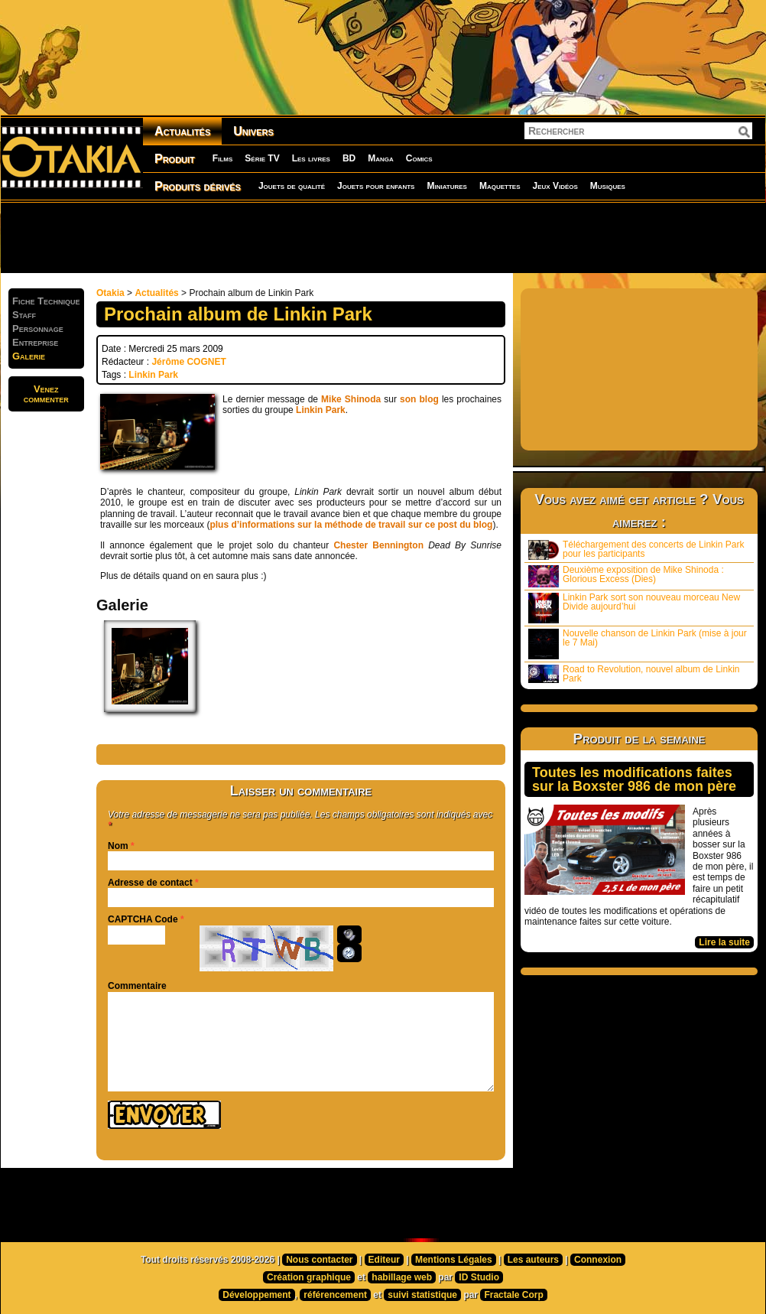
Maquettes (500, 186)
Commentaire (137, 986)
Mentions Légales (453, 1259)
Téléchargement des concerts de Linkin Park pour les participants (636, 549)
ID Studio (479, 1277)
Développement (256, 1295)
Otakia (110, 293)
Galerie (28, 356)
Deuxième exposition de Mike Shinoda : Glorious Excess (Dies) (626, 575)
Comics (419, 158)
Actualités (182, 131)
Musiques (607, 186)
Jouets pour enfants (375, 186)
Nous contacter (319, 1259)
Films (222, 158)
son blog (419, 399)
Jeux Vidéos (554, 186)
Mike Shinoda (351, 399)
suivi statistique (422, 1295)
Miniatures (447, 186)
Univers (253, 131)
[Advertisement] (383, 237)
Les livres (311, 158)
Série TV (262, 158)
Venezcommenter (46, 394)
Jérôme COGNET (188, 361)
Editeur (384, 1259)
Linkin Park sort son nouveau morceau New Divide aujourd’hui (634, 607)
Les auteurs (533, 1259)
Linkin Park (153, 374)
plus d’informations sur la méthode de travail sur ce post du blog (350, 524)
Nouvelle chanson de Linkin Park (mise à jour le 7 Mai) (637, 643)
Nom (118, 846)
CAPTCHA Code (143, 919)
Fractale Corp (513, 1295)
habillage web (402, 1277)
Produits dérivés (197, 186)
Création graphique (309, 1277)
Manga (381, 158)
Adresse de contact (150, 882)
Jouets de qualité (291, 186)
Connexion (598, 1259)
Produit (174, 158)
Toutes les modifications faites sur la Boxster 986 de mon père (634, 779)
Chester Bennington (378, 545)
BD (348, 158)
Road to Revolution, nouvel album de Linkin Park (633, 674)
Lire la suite (724, 942)
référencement (335, 1295)
